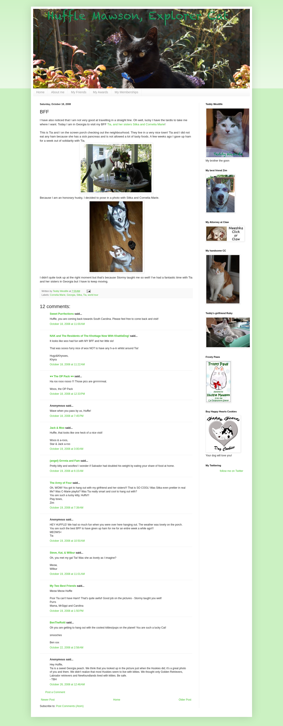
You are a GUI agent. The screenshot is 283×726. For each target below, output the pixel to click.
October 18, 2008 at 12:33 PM (67, 393)
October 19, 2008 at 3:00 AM (66, 448)
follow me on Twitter (231, 471)
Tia (84, 294)
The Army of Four (61, 482)
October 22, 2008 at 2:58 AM (66, 647)
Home (40, 92)
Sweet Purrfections (62, 313)
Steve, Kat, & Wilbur (62, 552)
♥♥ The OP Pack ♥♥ (62, 376)
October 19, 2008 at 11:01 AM (67, 573)
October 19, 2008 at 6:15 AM (66, 471)
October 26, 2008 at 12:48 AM (67, 684)
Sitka (79, 294)
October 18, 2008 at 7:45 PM (66, 415)
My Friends (78, 92)
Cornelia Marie (57, 294)
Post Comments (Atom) (70, 706)
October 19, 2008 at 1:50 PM (66, 610)
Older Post (185, 699)
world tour (93, 294)
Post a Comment (55, 692)
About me (57, 92)
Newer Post (48, 699)
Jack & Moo (57, 427)
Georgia (71, 294)
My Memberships (126, 92)
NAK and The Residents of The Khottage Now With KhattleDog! (89, 335)
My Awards (100, 92)
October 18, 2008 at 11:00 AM (67, 324)
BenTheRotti (57, 622)
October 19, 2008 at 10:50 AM (67, 540)
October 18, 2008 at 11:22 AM (67, 364)
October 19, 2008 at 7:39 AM (66, 507)
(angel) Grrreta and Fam (65, 460)
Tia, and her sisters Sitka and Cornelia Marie (136, 124)
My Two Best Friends (63, 585)
